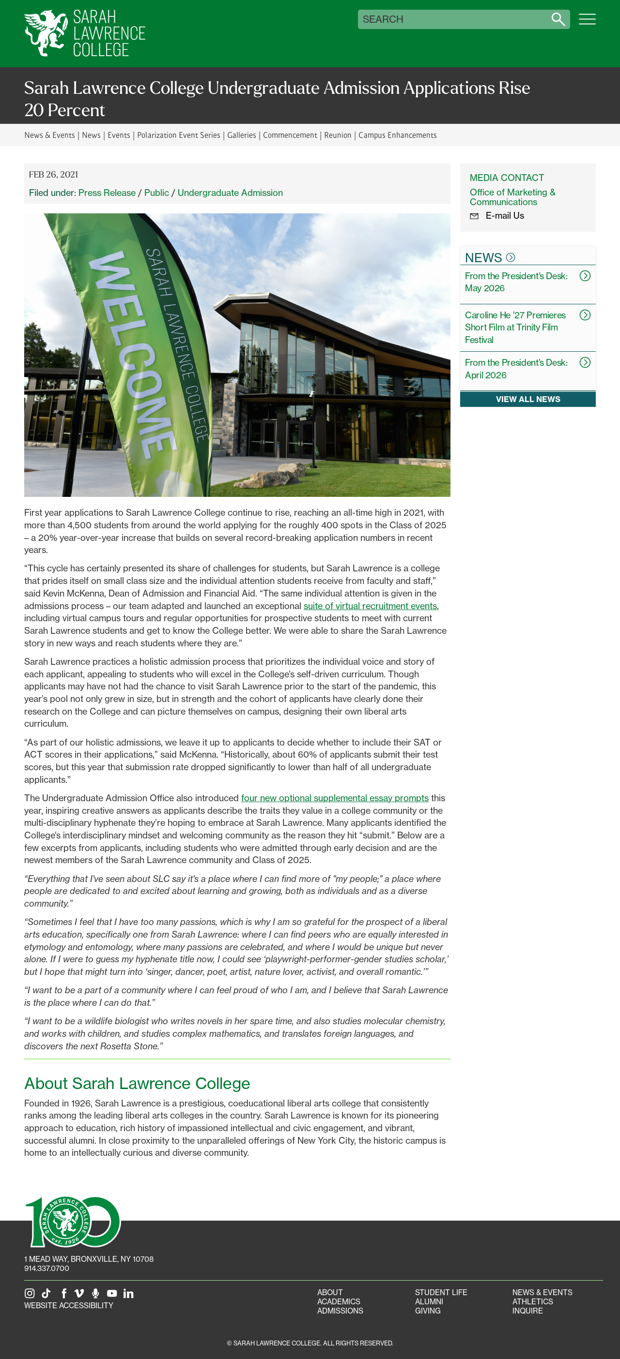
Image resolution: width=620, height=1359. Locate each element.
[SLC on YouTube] (114, 1296)
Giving (428, 1310)
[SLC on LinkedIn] (130, 1296)
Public (156, 192)
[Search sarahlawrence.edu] (558, 19)
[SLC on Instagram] (31, 1296)
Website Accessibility (68, 1305)
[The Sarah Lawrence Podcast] (97, 1296)
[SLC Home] (84, 34)
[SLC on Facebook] (64, 1296)
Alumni (429, 1301)
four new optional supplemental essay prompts (335, 797)
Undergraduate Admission (230, 192)
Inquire (527, 1310)
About (330, 1292)
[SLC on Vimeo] (81, 1296)
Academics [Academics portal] (338, 1301)
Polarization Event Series (178, 134)
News (91, 134)
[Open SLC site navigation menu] (587, 24)
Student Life (441, 1292)
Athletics (532, 1301)
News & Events (49, 134)
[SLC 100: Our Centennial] (72, 1220)
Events (119, 134)
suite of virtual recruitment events (370, 605)
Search (383, 19)
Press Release (107, 192)
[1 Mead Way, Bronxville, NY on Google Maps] (89, 1259)
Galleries (241, 134)
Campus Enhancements (397, 134)
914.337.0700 (46, 1268)
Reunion (338, 134)
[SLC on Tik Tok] (48, 1296)
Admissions (340, 1310)
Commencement (290, 134)
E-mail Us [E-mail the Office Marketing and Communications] (497, 215)
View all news (528, 399)
